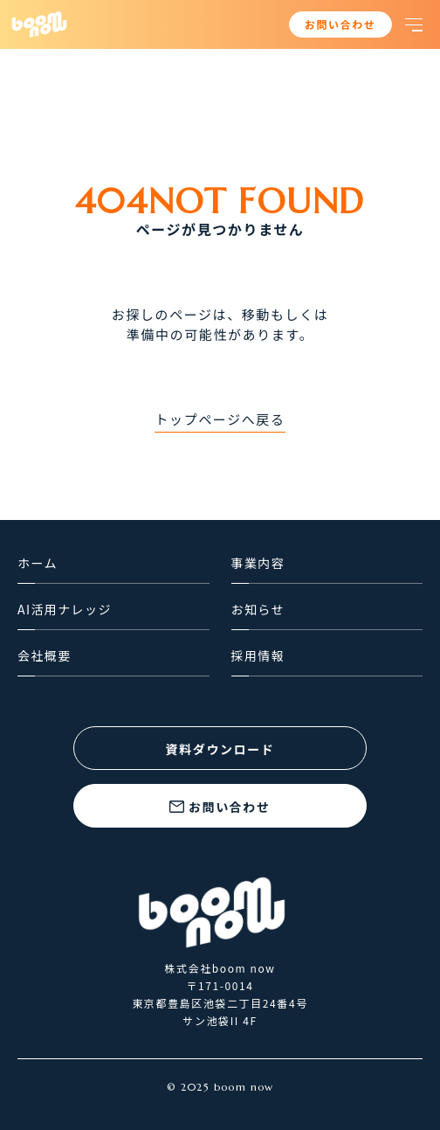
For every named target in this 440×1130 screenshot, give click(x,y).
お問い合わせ (340, 24)
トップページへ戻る (220, 419)
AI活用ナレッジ (64, 609)
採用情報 (258, 655)
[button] (413, 24)
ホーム (37, 563)
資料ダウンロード (220, 749)
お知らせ (258, 609)
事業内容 (258, 563)
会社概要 (44, 655)
